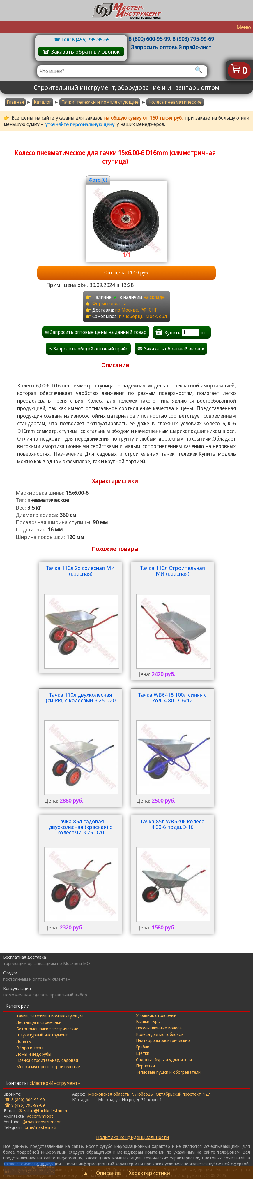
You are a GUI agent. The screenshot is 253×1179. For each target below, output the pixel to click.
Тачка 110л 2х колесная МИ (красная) (80, 571)
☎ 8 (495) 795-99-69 (25, 1105)
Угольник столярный (156, 1015)
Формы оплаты (109, 303)
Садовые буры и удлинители (164, 1059)
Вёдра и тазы (29, 1047)
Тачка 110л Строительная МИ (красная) (172, 571)
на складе (154, 297)
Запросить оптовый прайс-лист (171, 47)
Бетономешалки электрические (47, 1028)
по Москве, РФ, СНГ (136, 310)
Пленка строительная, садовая (47, 1060)
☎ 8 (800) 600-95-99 (25, 1099)
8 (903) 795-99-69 (193, 38)
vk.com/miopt (40, 1116)
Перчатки (145, 1066)
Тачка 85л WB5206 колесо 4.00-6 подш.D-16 (172, 824)
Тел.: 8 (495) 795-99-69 (85, 39)
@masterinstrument (41, 1121)
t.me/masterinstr (40, 1127)
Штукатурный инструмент (42, 1035)
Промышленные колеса (159, 1028)
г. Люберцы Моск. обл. (143, 316)
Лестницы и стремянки (38, 1022)
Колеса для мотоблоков (160, 1034)
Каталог (42, 102)
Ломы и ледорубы (33, 1054)
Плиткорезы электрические (163, 1040)
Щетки (142, 1053)
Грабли (142, 1047)
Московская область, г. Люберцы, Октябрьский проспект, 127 (149, 1094)
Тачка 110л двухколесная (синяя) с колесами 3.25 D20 (81, 698)
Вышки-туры (148, 1021)
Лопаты (23, 1041)
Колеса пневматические (175, 102)
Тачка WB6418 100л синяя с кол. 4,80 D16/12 (172, 698)
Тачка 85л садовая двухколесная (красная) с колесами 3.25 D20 (80, 827)
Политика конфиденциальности (132, 1137)
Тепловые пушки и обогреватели (168, 1072)
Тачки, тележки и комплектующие (50, 1016)
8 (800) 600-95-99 (149, 38)
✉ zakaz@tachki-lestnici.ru (43, 1110)
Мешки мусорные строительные (48, 1066)
